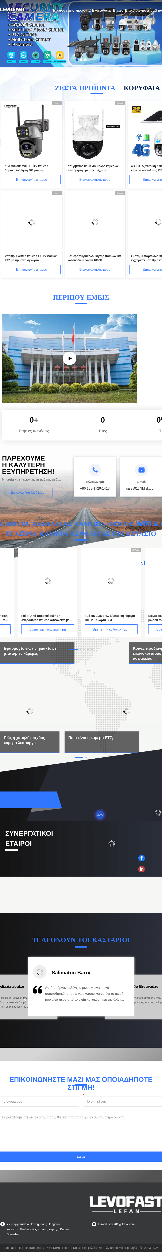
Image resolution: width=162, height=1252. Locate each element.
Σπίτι (46, 10)
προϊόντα (83, 10)
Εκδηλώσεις (102, 10)
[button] (25, 999)
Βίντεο (118, 10)
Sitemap (9, 1247)
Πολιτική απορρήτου (31, 1247)
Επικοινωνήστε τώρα (31, 179)
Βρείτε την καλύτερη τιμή (47, 629)
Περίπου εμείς (63, 10)
